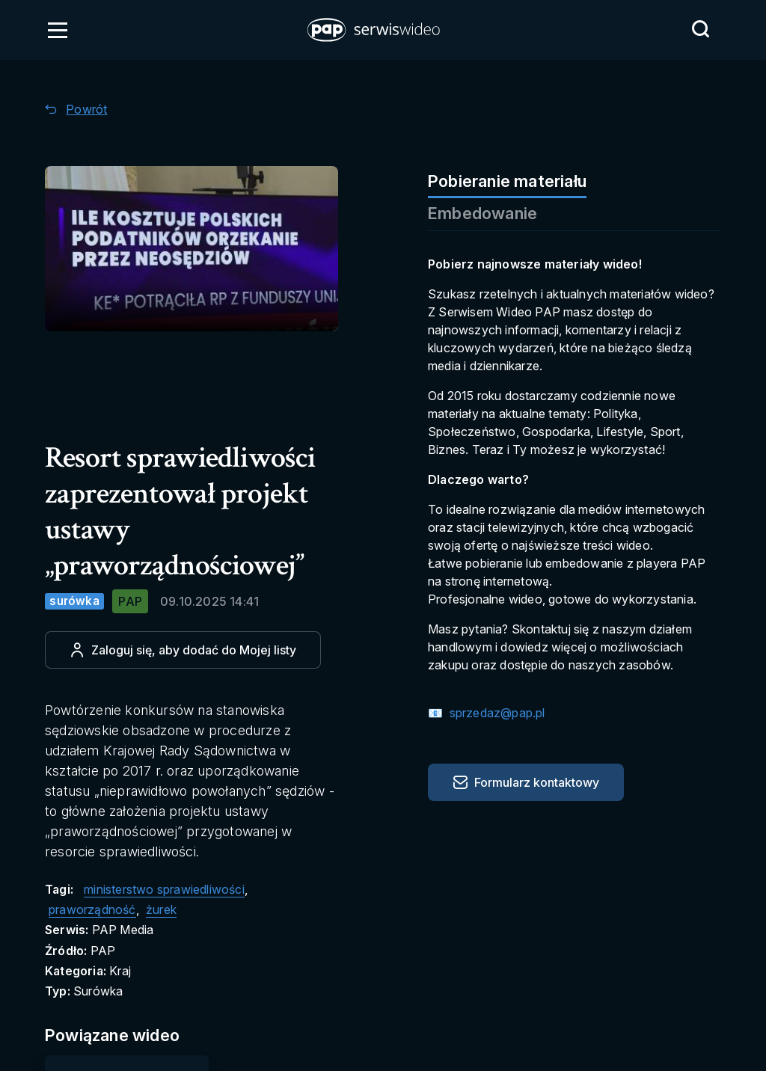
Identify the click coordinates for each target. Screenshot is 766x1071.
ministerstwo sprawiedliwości (164, 889)
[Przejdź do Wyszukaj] (700, 29)
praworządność (92, 909)
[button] (374, 30)
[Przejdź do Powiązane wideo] (128, 1035)
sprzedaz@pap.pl (495, 712)
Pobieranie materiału (507, 181)
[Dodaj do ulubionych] (183, 650)
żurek (161, 909)
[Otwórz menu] (57, 30)
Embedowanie (482, 213)
